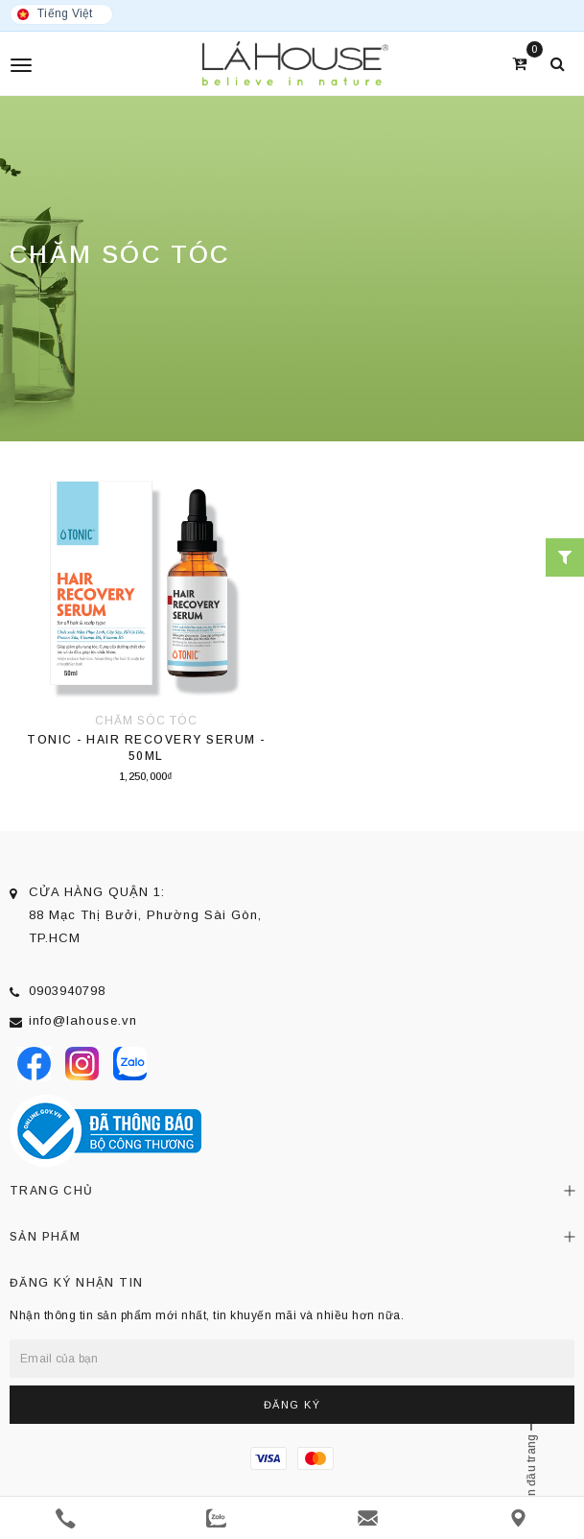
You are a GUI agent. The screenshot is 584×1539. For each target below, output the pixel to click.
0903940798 (67, 990)
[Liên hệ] (517, 1518)
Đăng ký (292, 1404)
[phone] (66, 1518)
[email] (367, 1518)
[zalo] (216, 1518)
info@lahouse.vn (83, 1020)
